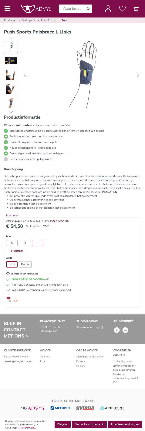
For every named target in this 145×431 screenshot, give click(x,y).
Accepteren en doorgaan (125, 424)
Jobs (42, 361)
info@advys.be (48, 331)
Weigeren (62, 424)
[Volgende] (138, 75)
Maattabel (14, 251)
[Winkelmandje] (135, 9)
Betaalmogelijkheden (16, 356)
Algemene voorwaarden (90, 356)
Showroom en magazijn (90, 327)
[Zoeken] (87, 9)
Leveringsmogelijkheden (18, 361)
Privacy (80, 361)
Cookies (81, 366)
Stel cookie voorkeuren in (89, 424)
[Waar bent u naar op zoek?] (71, 9)
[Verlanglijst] (122, 9)
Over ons (45, 356)
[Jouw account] (108, 9)
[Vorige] (24, 75)
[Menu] (8, 9)
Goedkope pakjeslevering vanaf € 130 (125, 378)
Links (12, 264)
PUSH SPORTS (59, 221)
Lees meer (12, 215)
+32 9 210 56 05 (50, 327)
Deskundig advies (123, 361)
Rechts (25, 264)
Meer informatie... (27, 427)
